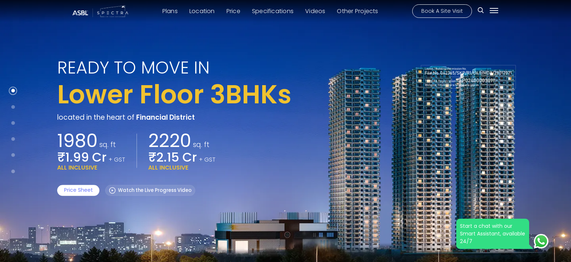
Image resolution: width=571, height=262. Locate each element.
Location (202, 10)
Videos (315, 10)
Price (233, 10)
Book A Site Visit (442, 10)
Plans (170, 10)
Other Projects (357, 10)
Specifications (273, 10)
